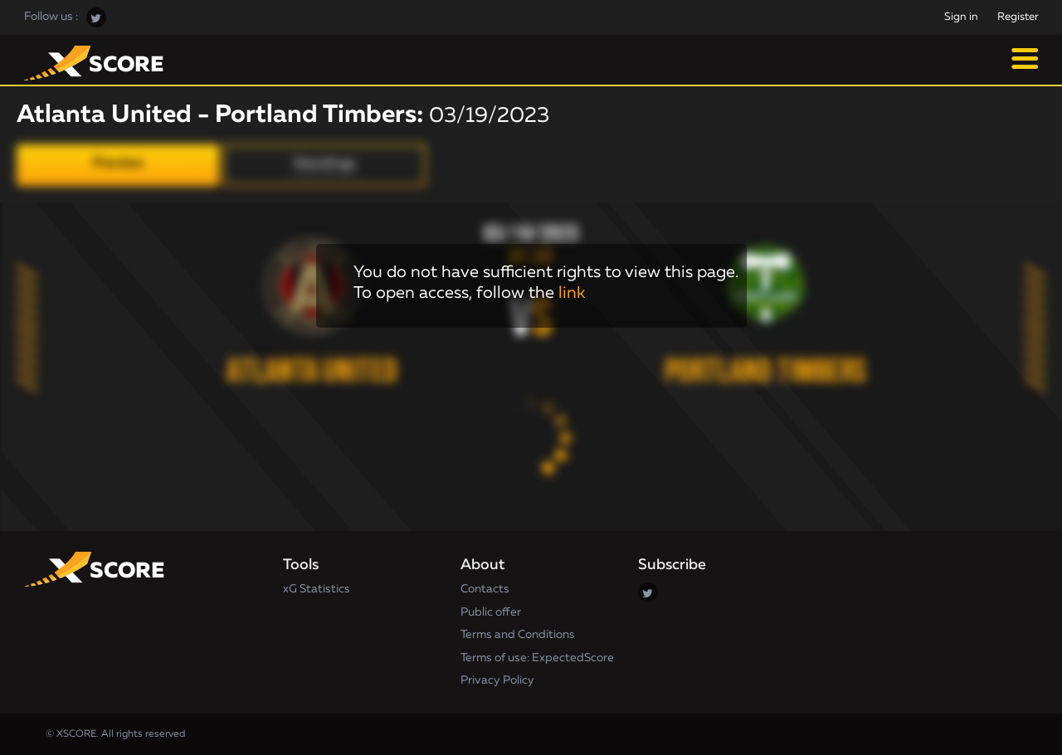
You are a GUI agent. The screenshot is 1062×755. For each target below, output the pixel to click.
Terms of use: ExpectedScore (537, 658)
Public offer (490, 612)
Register (1018, 17)
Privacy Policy (497, 680)
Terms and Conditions (517, 635)
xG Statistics (316, 589)
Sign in (961, 17)
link (571, 293)
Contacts (484, 589)
